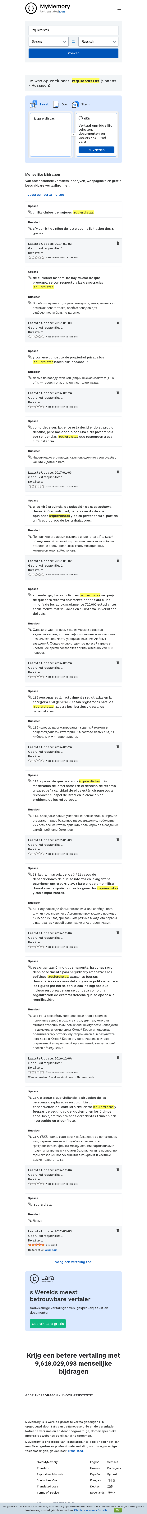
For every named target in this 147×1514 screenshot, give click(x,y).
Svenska (112, 1462)
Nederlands (97, 1492)
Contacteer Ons (47, 1480)
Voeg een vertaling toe (46, 194)
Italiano (95, 1468)
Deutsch (95, 1486)
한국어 (111, 1492)
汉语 (110, 1486)
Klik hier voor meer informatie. (91, 1510)
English (94, 1462)
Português (114, 1468)
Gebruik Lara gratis (48, 1324)
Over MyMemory (47, 1462)
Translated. (75, 1451)
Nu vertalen (96, 150)
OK (118, 1510)
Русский (112, 1474)
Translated (47, 1486)
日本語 (111, 1480)
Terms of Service (48, 1492)
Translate (43, 1468)
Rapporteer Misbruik (50, 1474)
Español (95, 1474)
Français (95, 1480)
